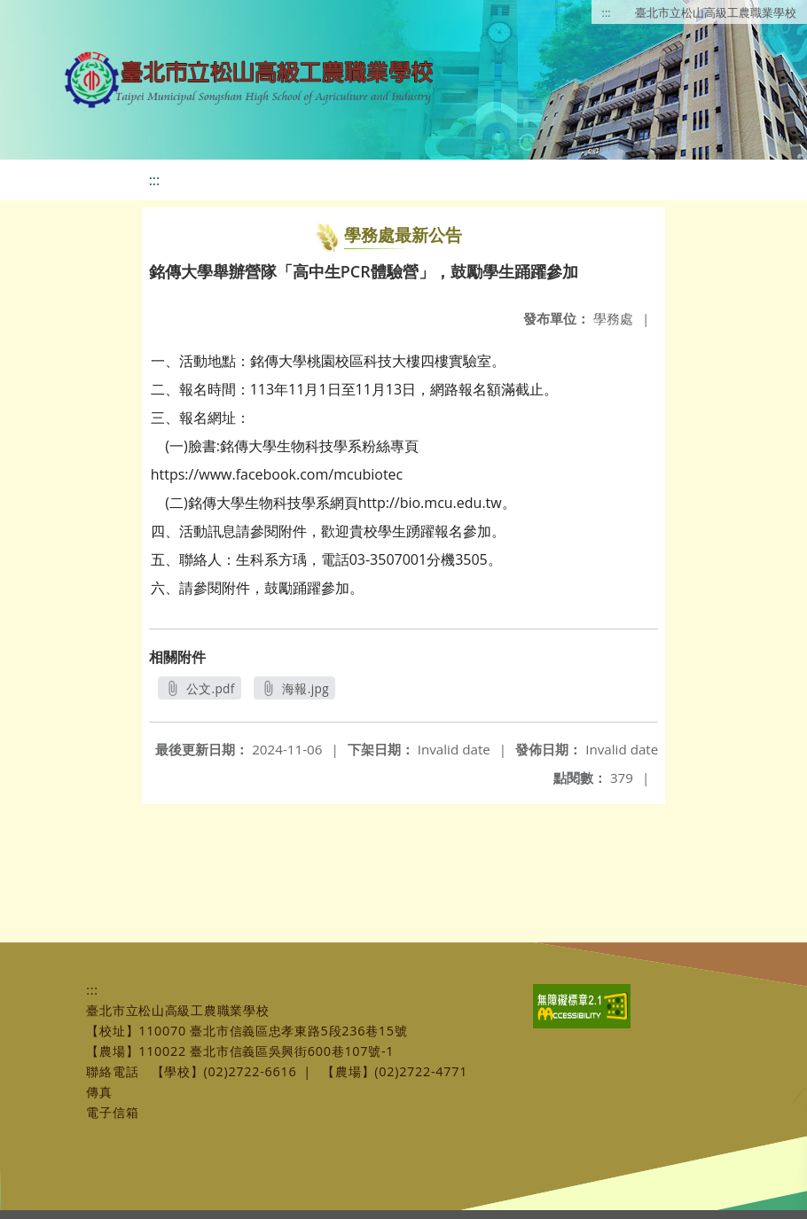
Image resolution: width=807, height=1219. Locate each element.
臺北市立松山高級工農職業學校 (715, 12)
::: (606, 12)
